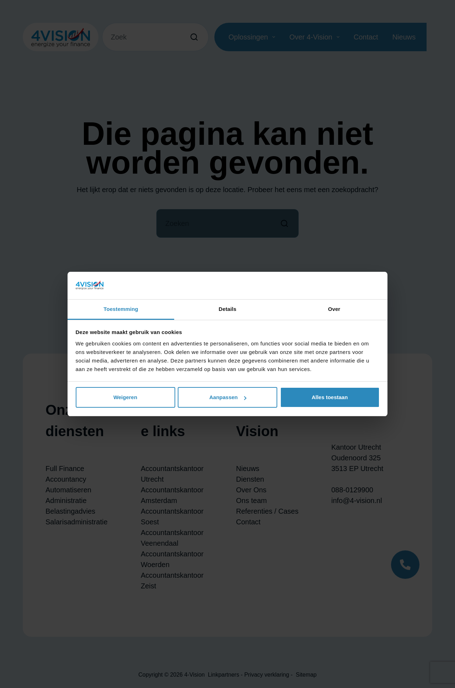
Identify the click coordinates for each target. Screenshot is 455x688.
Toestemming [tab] (120, 309)
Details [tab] (227, 309)
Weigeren (125, 397)
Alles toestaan (330, 397)
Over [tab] (334, 309)
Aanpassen (227, 397)
